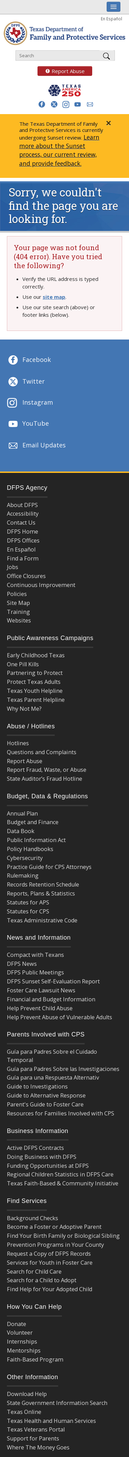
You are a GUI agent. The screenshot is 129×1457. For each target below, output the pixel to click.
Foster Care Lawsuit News (41, 990)
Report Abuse (61, 71)
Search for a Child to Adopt (41, 1280)
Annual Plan (22, 813)
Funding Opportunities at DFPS (48, 1166)
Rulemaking (23, 875)
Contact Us (21, 522)
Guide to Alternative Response (46, 1095)
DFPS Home (22, 531)
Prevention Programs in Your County (55, 1244)
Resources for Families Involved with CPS (60, 1113)
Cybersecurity (25, 858)
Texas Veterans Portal (36, 1429)
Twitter (26, 382)
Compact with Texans (35, 955)
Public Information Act (36, 840)
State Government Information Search (57, 1403)
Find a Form (23, 558)
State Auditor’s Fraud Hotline (44, 778)
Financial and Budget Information (51, 999)
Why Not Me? (24, 708)
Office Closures (26, 576)
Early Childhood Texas (36, 655)
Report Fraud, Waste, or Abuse (46, 769)
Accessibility (23, 513)
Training (18, 612)
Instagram (30, 403)
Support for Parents (33, 1438)
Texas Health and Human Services (51, 1421)
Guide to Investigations (37, 1086)
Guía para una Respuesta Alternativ (53, 1077)
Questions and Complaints (41, 752)
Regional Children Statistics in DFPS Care (60, 1174)
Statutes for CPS (28, 911)
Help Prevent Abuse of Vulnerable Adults (59, 1017)
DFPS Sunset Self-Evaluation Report (53, 981)
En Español (111, 18)
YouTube (28, 424)
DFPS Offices (23, 540)
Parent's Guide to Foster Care (45, 1104)
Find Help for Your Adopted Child (49, 1289)
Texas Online (24, 1412)
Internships (22, 1341)
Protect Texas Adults (34, 682)
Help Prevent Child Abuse (40, 1008)
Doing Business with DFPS (41, 1157)
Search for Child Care (34, 1271)
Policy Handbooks (30, 849)
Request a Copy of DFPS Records (49, 1253)
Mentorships (24, 1350)
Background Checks (32, 1218)
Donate (16, 1324)
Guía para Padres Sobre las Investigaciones (63, 1069)
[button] (41, 104)
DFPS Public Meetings (35, 972)
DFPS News (22, 964)
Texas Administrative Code (42, 920)
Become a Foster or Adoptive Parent (54, 1227)
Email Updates (36, 445)
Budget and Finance (32, 822)
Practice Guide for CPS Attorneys (49, 867)
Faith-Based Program (35, 1359)
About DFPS (22, 505)
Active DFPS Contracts (35, 1148)
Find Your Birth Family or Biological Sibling (63, 1236)
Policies (17, 594)
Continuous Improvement (41, 585)
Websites (19, 620)
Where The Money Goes (38, 1447)
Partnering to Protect (35, 673)
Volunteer (20, 1332)
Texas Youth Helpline (35, 691)
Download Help (27, 1394)
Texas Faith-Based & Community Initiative (62, 1183)
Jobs (12, 567)
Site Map (18, 603)
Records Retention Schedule (43, 884)
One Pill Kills (23, 664)
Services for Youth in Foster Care (50, 1262)
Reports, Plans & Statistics (41, 893)
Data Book (20, 831)
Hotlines (18, 743)
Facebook (29, 360)
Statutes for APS (28, 902)
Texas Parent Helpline (36, 700)
